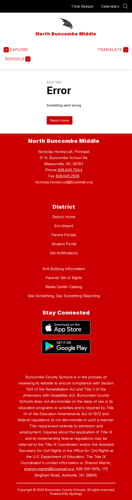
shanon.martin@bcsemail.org (49, 469)
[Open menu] (16, 50)
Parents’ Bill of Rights (64, 277)
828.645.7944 (70, 170)
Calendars (110, 6)
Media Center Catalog (63, 287)
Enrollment (63, 226)
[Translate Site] (112, 50)
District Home (63, 217)
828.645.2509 (67, 176)
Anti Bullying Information (63, 268)
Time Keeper (82, 6)
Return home (59, 120)
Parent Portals (63, 235)
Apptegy (75, 493)
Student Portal (63, 244)
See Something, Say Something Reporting (64, 296)
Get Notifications (64, 253)
